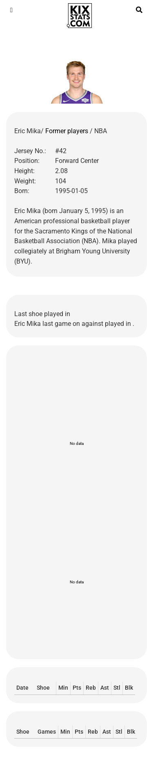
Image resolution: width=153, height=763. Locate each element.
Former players (67, 131)
